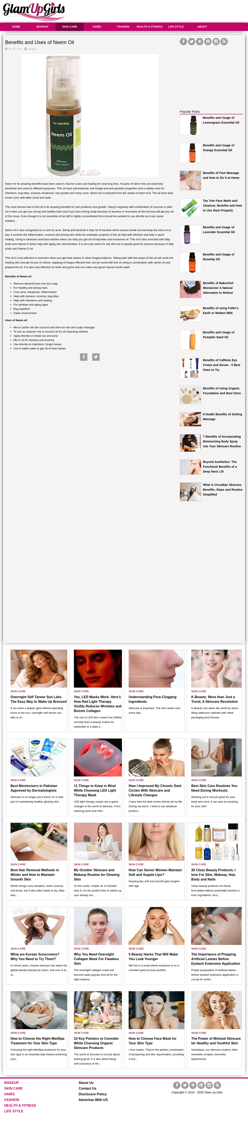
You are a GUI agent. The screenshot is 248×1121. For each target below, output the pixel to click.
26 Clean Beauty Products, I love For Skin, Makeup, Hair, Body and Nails (213, 874)
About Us (86, 1083)
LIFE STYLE (176, 26)
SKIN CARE (69, 26)
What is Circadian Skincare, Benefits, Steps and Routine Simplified (223, 489)
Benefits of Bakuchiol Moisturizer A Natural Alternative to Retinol (218, 287)
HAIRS (97, 26)
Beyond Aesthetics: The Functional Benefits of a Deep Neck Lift (220, 466)
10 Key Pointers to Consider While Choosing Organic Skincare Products (96, 1043)
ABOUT (202, 26)
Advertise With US (93, 1100)
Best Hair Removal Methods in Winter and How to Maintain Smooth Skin (35, 874)
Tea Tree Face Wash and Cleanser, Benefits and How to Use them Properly (222, 205)
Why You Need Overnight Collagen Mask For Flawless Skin (96, 959)
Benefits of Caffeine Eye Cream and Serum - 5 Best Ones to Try (221, 364)
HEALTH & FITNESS (150, 26)
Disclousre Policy (93, 1094)
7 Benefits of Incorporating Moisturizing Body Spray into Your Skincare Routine (222, 441)
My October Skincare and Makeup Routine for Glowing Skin (97, 874)
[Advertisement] (168, 10)
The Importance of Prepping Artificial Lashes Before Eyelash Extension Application (215, 959)
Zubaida (32, 49)
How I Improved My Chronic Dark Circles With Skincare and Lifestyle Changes (155, 790)
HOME (16, 26)
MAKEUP (42, 26)
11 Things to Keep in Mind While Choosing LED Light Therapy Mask (95, 790)
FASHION (123, 26)
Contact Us (87, 1088)
